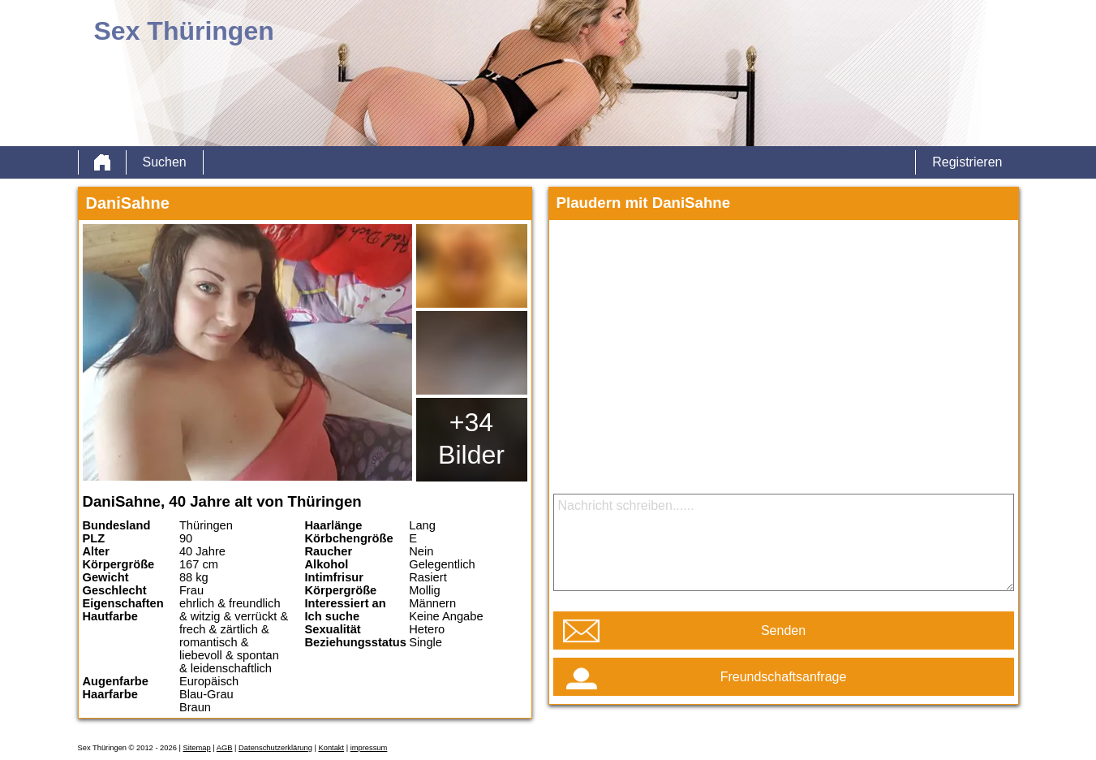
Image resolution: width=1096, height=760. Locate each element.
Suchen (165, 162)
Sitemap (196, 748)
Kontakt (331, 748)
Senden (783, 630)
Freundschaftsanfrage (783, 677)
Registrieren (967, 162)
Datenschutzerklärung (275, 748)
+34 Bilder (471, 438)
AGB (225, 748)
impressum (369, 748)
